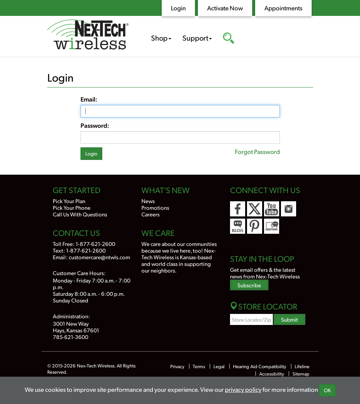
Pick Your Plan (69, 200)
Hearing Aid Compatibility (260, 366)
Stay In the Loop (262, 258)
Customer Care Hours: (79, 272)
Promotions (155, 207)
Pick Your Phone (71, 207)
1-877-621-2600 (95, 243)
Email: (88, 99)
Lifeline (302, 366)
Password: (94, 125)
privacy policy (243, 389)
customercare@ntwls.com (99, 256)
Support (197, 37)
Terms (199, 366)
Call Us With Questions (80, 214)
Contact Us (76, 232)
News (148, 200)
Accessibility (271, 374)
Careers (150, 214)
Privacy (177, 366)
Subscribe (249, 284)
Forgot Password (257, 151)
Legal (218, 366)
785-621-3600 (70, 336)
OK (327, 390)
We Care (158, 232)
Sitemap (300, 374)
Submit (289, 319)
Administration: (71, 315)
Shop (161, 37)
